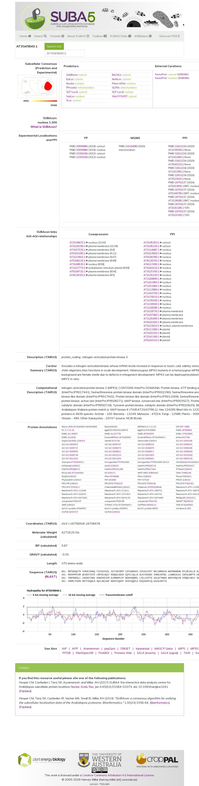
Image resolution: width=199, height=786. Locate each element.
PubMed (25, 691)
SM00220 (188, 501)
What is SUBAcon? (43, 126)
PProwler (71, 87)
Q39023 (81, 441)
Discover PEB (169, 36)
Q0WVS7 (73, 512)
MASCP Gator (163, 648)
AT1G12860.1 (151, 289)
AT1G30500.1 (151, 304)
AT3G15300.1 (176, 215)
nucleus (79, 83)
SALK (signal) (169, 653)
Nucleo (70, 83)
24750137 (180, 182)
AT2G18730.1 (151, 311)
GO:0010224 (71, 458)
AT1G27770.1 (77, 267)
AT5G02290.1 (77, 253)
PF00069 (114, 476)
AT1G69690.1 (151, 278)
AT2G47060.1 (151, 314)
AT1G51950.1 (176, 171)
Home (25, 36)
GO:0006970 (114, 448)
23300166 (82, 153)
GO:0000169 (186, 441)
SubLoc (70, 96)
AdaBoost (72, 74)
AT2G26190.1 (77, 246)
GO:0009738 (71, 455)
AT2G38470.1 (77, 242)
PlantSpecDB (84, 653)
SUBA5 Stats (120, 36)
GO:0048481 (147, 458)
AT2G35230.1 (151, 275)
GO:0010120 (114, 455)
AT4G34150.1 (77, 275)
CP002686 (187, 433)
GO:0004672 (71, 444)
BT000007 (149, 433)
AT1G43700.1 (151, 293)
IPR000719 (150, 465)
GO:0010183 (147, 455)
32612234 (180, 146)
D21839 (72, 437)
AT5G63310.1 (151, 340)
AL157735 (116, 433)
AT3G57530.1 (77, 249)
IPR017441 (150, 469)
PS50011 (75, 487)
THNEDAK (186, 473)
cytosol (83, 74)
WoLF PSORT (119, 96)
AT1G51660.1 (176, 157)
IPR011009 (117, 469)
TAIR (186, 653)
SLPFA (115, 87)
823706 (116, 441)
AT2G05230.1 (151, 246)
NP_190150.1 (189, 497)
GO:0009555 (71, 451)
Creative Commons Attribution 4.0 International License (118, 775)
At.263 (187, 508)
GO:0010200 (186, 455)
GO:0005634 (186, 444)
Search (40, 36)
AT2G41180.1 (176, 207)
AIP (64, 648)
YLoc (69, 100)
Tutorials (57, 36)
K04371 (112, 473)
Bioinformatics (160, 702)
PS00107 (118, 483)
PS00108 (151, 483)
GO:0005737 (71, 448)
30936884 (82, 146)
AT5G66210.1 (77, 260)
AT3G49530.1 (77, 264)
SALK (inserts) (146, 653)
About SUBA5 (78, 36)
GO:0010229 (114, 458)
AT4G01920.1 (151, 322)
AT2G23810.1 (77, 256)
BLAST (51, 576)
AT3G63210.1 (176, 164)
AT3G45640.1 (77, 462)
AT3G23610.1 (176, 178)
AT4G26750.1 (151, 260)
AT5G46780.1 (176, 193)
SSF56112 (151, 505)
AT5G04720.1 (77, 271)
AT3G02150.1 (151, 332)
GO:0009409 (186, 448)
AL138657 (73, 433)
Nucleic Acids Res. (82, 686)
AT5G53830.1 (176, 186)
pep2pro (109, 648)
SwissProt (161, 74)
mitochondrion (86, 87)
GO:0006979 (147, 448)
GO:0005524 (147, 444)
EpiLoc (70, 79)
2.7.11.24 (151, 426)
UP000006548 (155, 487)
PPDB (66, 653)
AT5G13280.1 (151, 329)
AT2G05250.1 (151, 242)
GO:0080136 (186, 458)
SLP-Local (72, 91)
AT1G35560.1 (176, 149)
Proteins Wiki (123, 653)
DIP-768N (184, 426)
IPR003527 (188, 465)
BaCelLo (116, 74)
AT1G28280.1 (176, 200)
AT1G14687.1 (151, 249)
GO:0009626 (186, 451)
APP (75, 648)
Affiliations (143, 36)
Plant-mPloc (119, 83)
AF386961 (187, 430)
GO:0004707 (114, 444)
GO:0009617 (147, 451)
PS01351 (189, 483)
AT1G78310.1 (151, 296)
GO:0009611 (114, 451)
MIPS (181, 648)
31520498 (131, 146)
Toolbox (99, 36)
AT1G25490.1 (151, 318)
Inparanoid (142, 648)
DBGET (125, 648)
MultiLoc (116, 79)
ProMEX (104, 653)
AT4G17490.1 (151, 264)
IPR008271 (74, 469)
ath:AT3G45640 (75, 473)
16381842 (183, 74)
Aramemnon (91, 648)
